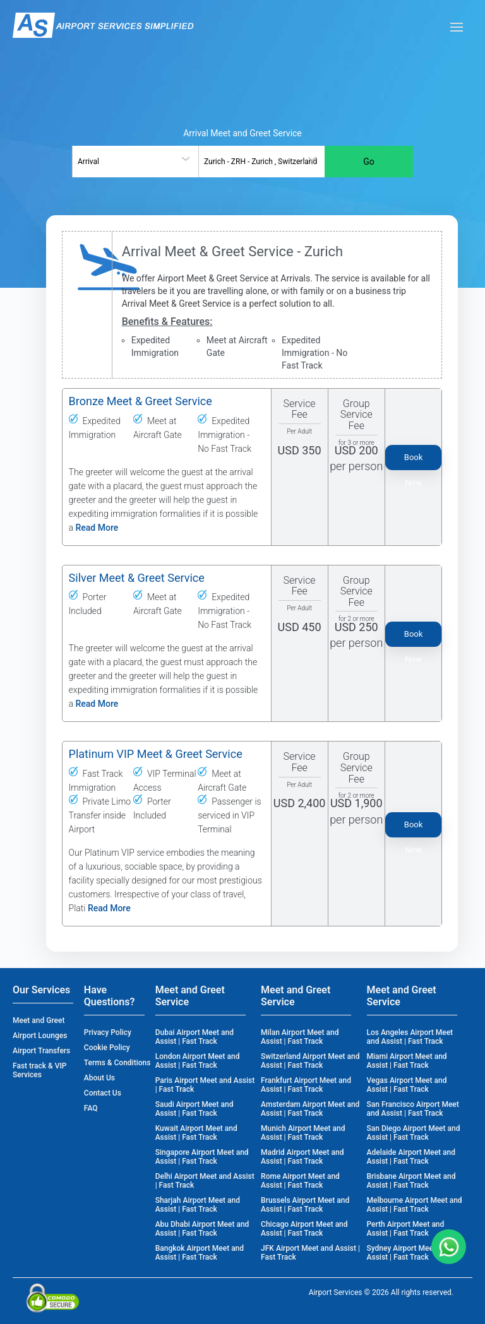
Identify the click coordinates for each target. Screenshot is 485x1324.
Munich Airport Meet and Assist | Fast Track (303, 1133)
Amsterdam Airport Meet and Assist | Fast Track (310, 1109)
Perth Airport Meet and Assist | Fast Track (406, 1229)
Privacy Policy (107, 1032)
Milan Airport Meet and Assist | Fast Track (299, 1037)
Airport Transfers (41, 1050)
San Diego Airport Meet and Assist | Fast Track (413, 1133)
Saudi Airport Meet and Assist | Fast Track (194, 1109)
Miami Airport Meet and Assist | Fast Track (407, 1061)
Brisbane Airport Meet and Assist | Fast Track (411, 1181)
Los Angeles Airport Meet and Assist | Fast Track (410, 1037)
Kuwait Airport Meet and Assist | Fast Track (196, 1133)
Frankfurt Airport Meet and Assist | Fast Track (306, 1085)
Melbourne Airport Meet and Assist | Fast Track (414, 1205)
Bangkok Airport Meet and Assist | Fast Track (199, 1253)
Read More (97, 528)
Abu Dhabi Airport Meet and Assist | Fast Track (202, 1229)
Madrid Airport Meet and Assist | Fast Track (302, 1157)
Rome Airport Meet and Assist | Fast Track (300, 1181)
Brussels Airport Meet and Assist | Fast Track (305, 1205)
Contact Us (102, 1093)
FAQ (91, 1108)
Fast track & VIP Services (40, 1070)
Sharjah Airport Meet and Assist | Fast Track (197, 1205)
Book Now (413, 461)
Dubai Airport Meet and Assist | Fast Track (194, 1037)
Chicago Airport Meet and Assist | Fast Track (304, 1229)
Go (368, 162)
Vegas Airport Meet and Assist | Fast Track (407, 1085)
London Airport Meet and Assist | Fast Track (197, 1061)
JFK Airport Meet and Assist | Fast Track (310, 1253)
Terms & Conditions (117, 1062)
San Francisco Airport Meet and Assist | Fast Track (413, 1109)
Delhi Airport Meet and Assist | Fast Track (204, 1181)
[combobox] (135, 161)
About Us (99, 1077)
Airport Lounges (40, 1035)
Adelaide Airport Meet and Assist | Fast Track (411, 1157)
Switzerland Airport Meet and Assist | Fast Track (310, 1061)
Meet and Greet (38, 1020)
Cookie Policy (107, 1047)
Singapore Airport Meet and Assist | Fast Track (202, 1157)
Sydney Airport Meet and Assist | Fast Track (408, 1253)
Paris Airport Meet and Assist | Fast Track (205, 1085)
